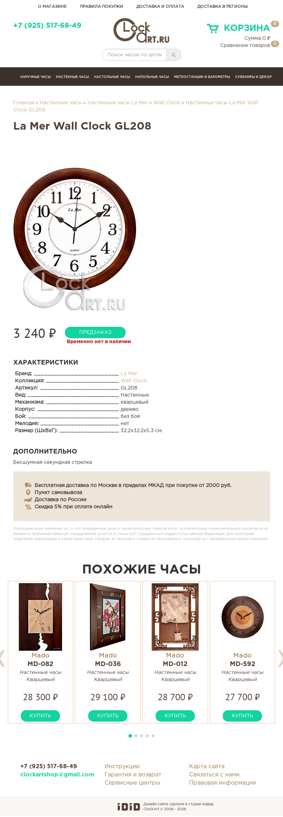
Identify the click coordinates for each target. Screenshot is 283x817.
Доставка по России (60, 500)
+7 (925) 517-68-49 (47, 26)
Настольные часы (112, 77)
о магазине (52, 7)
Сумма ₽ (257, 38)
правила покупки (101, 7)
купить (40, 716)
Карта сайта (206, 766)
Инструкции (122, 766)
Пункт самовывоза (58, 493)
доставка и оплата (160, 7)
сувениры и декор (253, 77)
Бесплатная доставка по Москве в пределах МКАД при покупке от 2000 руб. (133, 485)
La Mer (129, 374)
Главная (23, 103)
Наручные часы (35, 77)
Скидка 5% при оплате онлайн (73, 507)
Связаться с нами (214, 774)
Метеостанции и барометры (202, 77)
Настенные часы (72, 77)
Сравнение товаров (245, 45)
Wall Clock (166, 103)
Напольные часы (152, 77)
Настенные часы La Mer (117, 103)
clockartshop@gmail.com (57, 774)
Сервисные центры (132, 783)
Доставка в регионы (222, 7)
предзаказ (95, 332)
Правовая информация (222, 783)
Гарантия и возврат (133, 774)
